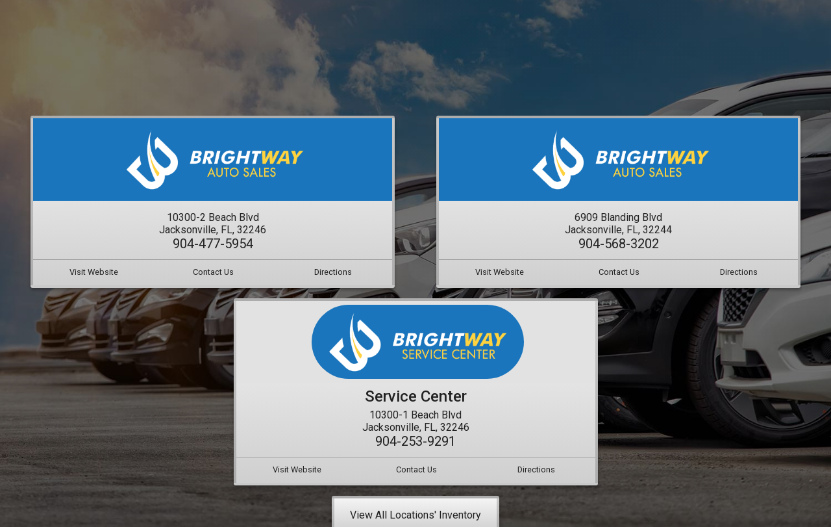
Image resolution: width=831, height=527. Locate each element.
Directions (333, 272)
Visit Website (93, 272)
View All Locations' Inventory (415, 515)
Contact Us (213, 272)
